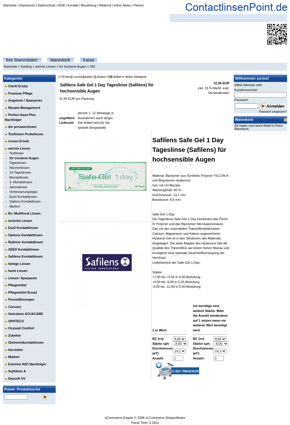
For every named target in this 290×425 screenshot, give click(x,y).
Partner (138, 5)
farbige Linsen (19, 263)
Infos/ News (122, 5)
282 (92, 66)
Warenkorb (60, 60)
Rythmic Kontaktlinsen (25, 242)
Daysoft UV (16, 378)
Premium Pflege (20, 93)
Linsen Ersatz (18, 141)
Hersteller (15, 350)
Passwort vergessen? (273, 111)
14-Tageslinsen (20, 172)
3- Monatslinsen (20, 182)
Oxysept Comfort (21, 328)
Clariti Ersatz (18, 86)
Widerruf (105, 5)
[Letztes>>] (102, 76)
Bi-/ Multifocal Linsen (24, 213)
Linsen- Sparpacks (22, 278)
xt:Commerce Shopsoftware (165, 417)
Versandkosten (218, 93)
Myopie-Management (24, 107)
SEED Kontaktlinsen (23, 249)
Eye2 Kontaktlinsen (23, 196)
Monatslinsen (18, 177)
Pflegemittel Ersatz (22, 292)
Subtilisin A (17, 371)
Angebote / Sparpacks (25, 100)
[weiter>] (89, 76)
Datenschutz (47, 5)
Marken (14, 206)
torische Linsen (20, 220)
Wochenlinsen (19, 167)
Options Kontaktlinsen (25, 201)
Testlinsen (16, 153)
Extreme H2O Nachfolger (27, 364)
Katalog (26, 66)
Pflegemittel (17, 285)
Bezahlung (88, 5)
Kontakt (73, 5)
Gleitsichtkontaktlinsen (26, 342)
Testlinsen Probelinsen (25, 134)
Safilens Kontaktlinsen (25, 256)
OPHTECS (16, 321)
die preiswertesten (22, 126)
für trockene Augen (72, 66)
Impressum (27, 5)
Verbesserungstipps (23, 191)
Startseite (9, 5)
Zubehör (14, 335)
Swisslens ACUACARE (25, 314)
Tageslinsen (17, 162)
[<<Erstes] (65, 76)
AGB (61, 5)
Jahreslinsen (18, 187)
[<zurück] (78, 76)
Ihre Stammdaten (21, 60)
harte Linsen (17, 271)
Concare (14, 307)
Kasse (88, 60)
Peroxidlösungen (21, 299)
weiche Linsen (45, 66)
